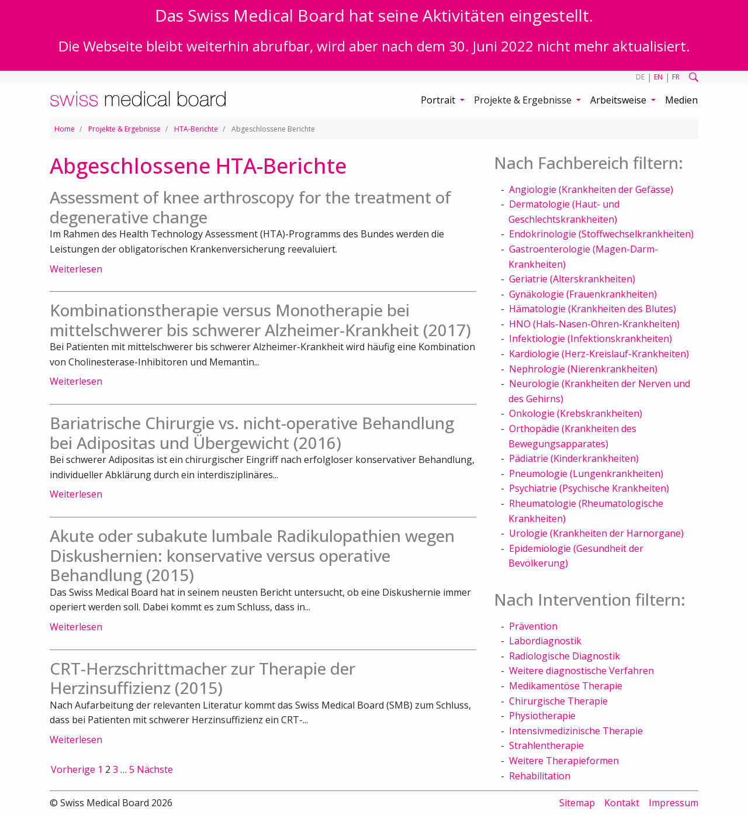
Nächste (155, 769)
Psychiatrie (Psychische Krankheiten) (589, 488)
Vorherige (73, 769)
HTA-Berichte (196, 129)
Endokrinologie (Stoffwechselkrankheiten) (601, 233)
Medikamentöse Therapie (565, 685)
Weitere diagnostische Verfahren (581, 670)
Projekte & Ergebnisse (124, 129)
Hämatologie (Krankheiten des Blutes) (592, 308)
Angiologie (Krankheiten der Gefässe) (591, 189)
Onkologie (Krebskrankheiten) (575, 413)
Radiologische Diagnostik (564, 656)
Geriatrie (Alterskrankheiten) (572, 278)
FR (676, 77)
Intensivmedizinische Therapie (576, 730)
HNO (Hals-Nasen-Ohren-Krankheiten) (594, 323)
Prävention (533, 626)
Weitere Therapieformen (564, 760)
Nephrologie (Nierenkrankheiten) (583, 368)
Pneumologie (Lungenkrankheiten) (586, 473)
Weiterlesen (76, 269)
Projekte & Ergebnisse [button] (524, 100)
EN (658, 77)
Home (64, 129)
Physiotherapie (542, 715)
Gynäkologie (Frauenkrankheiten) (583, 294)
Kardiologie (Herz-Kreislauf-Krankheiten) (599, 353)
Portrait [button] (439, 100)
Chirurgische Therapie (558, 701)
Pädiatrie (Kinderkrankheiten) (574, 458)
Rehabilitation (539, 775)
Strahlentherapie (546, 745)
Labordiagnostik (545, 640)
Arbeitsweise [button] (619, 100)
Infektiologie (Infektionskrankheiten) (590, 338)
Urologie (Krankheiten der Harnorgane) (596, 533)
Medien (681, 100)
